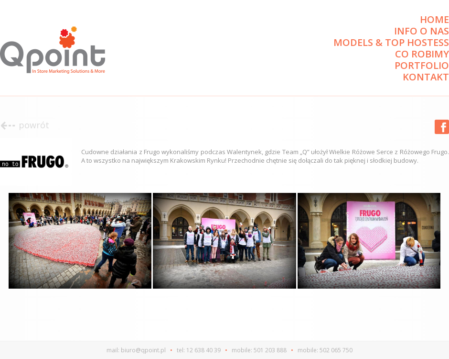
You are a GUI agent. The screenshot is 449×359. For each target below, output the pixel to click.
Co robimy (422, 53)
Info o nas (421, 30)
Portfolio (422, 65)
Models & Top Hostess (391, 42)
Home (434, 19)
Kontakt (426, 76)
